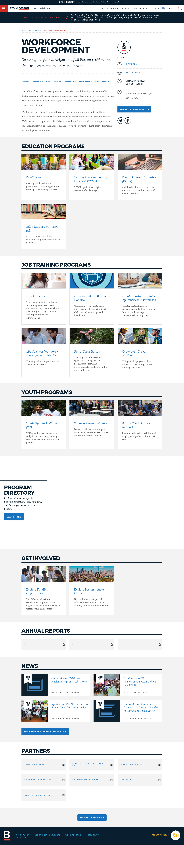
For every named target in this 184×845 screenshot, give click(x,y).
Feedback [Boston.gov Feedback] (155, 8)
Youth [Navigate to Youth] (48, 81)
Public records (73, 835)
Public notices (139, 8)
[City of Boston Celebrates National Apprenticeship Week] (55, 685)
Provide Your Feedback (92, 817)
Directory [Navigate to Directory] (58, 81)
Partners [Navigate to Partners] (106, 81)
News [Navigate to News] (97, 81)
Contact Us (20, 838)
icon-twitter (120, 120)
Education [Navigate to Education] (26, 81)
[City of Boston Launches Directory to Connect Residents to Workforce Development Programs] (128, 711)
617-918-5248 (132, 64)
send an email (133, 72)
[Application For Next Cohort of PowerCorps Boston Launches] (55, 711)
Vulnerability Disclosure (47, 835)
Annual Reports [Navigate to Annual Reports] (85, 81)
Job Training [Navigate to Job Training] (38, 81)
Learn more (14, 517)
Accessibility (92, 835)
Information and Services (115, 8)
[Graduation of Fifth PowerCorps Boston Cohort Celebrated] (128, 685)
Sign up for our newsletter (134, 109)
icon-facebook (128, 120)
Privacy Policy (22, 835)
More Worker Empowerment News (45, 732)
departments (35, 30)
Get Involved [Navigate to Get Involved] (70, 81)
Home (24, 30)
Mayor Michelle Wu (41, 8)
